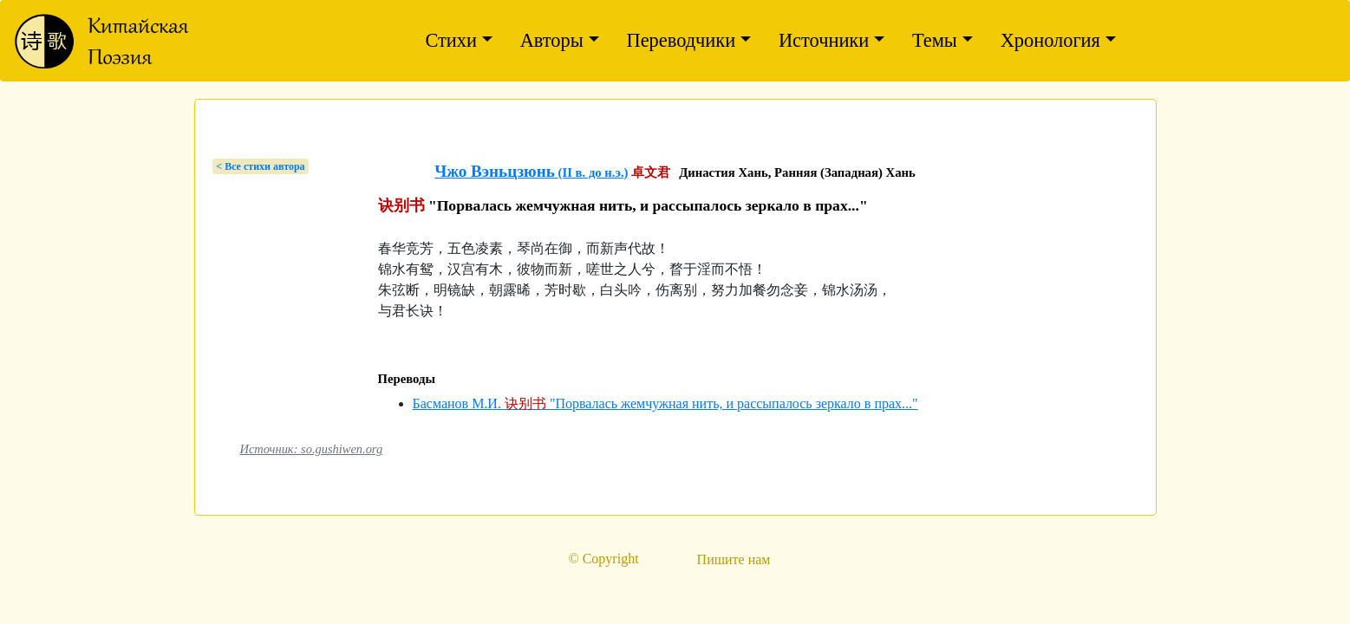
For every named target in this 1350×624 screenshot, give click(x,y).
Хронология (1050, 40)
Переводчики (681, 40)
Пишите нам (734, 559)
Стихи (451, 40)
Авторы (552, 40)
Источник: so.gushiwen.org (311, 449)
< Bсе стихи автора (260, 166)
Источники (824, 40)
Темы (934, 40)
